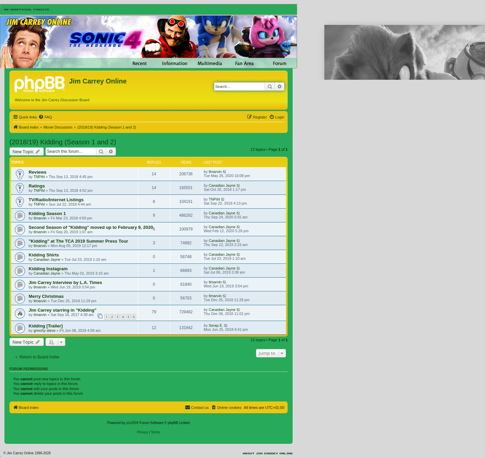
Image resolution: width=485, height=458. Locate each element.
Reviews (37, 172)
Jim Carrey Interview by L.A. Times (65, 282)
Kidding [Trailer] (46, 325)
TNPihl (39, 177)
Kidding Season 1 (47, 213)
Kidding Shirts (44, 254)
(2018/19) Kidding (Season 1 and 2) (62, 142)
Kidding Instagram (48, 268)
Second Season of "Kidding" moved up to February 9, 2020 (91, 227)
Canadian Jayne (222, 185)
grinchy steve (45, 330)
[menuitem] (45, 117)
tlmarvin (215, 172)
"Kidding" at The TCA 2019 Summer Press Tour (78, 241)
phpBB (131, 423)
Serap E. (216, 325)
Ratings (37, 185)
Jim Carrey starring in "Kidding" (63, 310)
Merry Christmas (46, 296)
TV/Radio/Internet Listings (56, 199)
